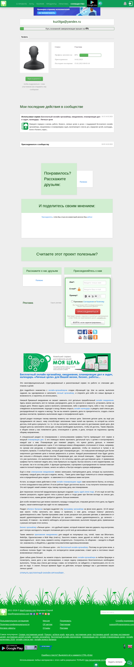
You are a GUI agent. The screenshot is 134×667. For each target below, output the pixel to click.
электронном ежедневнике (42, 472)
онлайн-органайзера (87, 557)
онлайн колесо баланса (45, 639)
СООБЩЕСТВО (77, 4)
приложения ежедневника (46, 534)
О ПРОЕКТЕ (21, 4)
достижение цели (83, 634)
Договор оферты (7, 628)
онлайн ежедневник (104, 400)
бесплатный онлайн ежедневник (66, 637)
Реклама (64, 628)
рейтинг (89, 217)
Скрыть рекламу (56, 303)
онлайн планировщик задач (112, 637)
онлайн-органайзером (57, 390)
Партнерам (65, 624)
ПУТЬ (31, 4)
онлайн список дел (24, 639)
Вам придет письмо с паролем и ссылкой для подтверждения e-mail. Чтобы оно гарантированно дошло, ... (87, 317)
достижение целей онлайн (19, 637)
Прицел (47, 634)
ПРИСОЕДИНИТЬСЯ (87, 311)
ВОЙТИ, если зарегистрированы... (87, 322)
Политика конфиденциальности (15, 624)
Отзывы (46, 628)
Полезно (83, 182)
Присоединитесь (34, 79)
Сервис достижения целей (31, 634)
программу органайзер (73, 509)
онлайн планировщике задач (69, 482)
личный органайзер (65, 393)
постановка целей (101, 634)
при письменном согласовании (99, 660)
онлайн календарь (82, 408)
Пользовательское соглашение (14, 621)
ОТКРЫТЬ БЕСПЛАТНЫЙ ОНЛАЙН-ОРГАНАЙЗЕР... (42, 573)
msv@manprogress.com (18, 614)
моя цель (70, 634)
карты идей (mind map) (84, 492)
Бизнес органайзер (28, 527)
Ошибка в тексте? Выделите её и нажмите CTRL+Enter (67, 655)
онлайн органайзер (41, 637)
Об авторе (47, 624)
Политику (100, 302)
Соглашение (88, 302)
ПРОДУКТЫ (51, 4)
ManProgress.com (28, 610)
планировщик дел (35, 440)
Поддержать (65, 621)
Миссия (46, 621)
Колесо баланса (35, 509)
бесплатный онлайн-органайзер (74, 547)
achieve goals (58, 634)
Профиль (24, 37)
